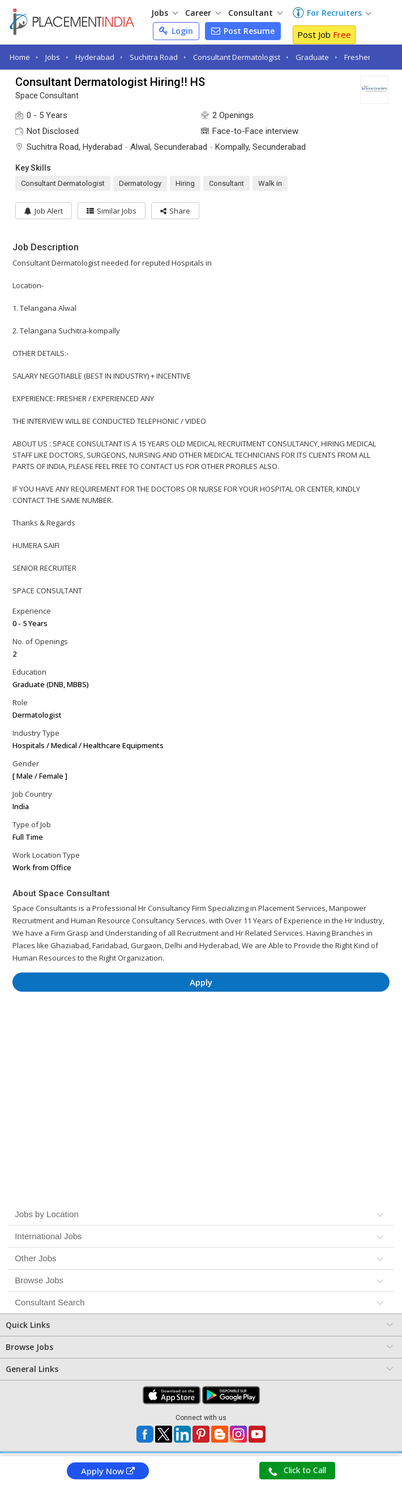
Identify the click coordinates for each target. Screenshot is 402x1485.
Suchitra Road (154, 57)
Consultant (255, 12)
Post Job (324, 34)
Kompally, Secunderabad (260, 147)
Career (203, 12)
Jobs (164, 12)
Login (176, 30)
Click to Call (297, 1470)
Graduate (312, 57)
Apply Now (108, 1471)
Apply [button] (201, 982)
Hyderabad (94, 57)
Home (20, 57)
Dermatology (140, 183)
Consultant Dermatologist (236, 57)
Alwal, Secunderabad (168, 147)
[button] (175, 210)
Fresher (357, 57)
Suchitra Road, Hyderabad (74, 147)
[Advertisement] (201, 1034)
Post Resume (243, 30)
